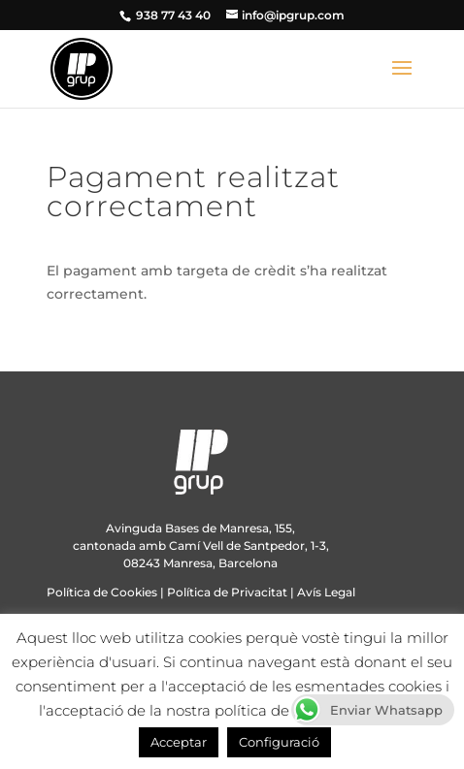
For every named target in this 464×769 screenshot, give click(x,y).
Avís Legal (326, 592)
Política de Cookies (102, 592)
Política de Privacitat (227, 592)
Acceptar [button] (178, 742)
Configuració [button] (279, 742)
